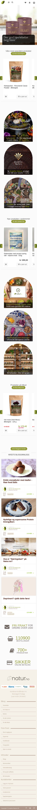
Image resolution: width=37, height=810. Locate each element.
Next (34, 42)
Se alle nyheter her (18, 221)
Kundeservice (6, 792)
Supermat (5, 736)
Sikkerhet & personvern (9, 800)
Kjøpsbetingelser (7, 796)
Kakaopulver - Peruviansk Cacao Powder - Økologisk (15, 87)
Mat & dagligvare (7, 732)
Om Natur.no (6, 709)
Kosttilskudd (6, 741)
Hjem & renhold (7, 749)
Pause (34, 8)
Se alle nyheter (7, 718)
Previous (3, 42)
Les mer (29, 494)
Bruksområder (6, 763)
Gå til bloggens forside (19, 449)
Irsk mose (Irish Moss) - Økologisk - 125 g (12, 420)
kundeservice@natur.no (18, 691)
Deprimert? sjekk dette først (16, 598)
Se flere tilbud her (18, 387)
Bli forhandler (6, 776)
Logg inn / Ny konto (8, 783)
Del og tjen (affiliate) (8, 772)
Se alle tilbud (6, 722)
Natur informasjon (14, 489)
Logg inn (30, 3)
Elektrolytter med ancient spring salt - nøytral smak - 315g (15, 254)
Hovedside (6, 705)
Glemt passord (7, 788)
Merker (5, 714)
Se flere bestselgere (18, 53)
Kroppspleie (6, 745)
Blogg (4, 759)
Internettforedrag (7, 767)
